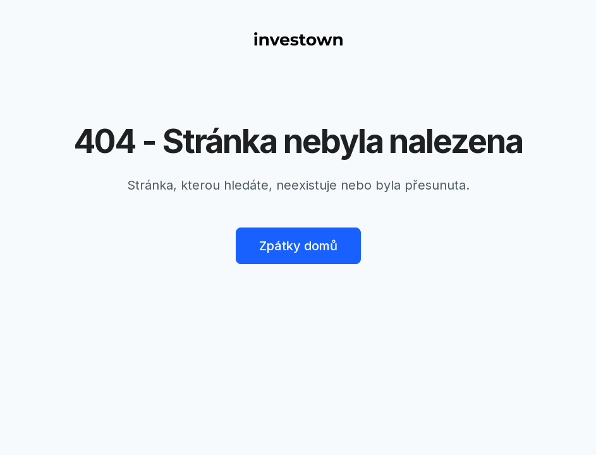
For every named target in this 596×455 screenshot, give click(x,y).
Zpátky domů (298, 245)
